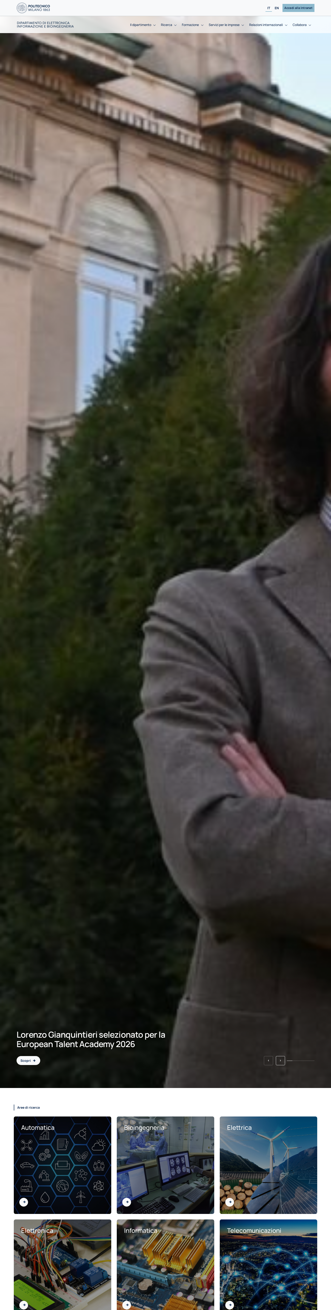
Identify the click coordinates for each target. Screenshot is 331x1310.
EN (277, 8)
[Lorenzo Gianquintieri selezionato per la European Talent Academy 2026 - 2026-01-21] (28, 1060)
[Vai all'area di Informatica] (126, 1305)
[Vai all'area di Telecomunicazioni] (229, 1305)
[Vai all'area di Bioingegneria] (126, 1202)
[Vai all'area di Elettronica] (23, 1305)
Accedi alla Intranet (298, 8)
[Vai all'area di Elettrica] (229, 1202)
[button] (268, 1060)
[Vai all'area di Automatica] (23, 1202)
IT (268, 8)
